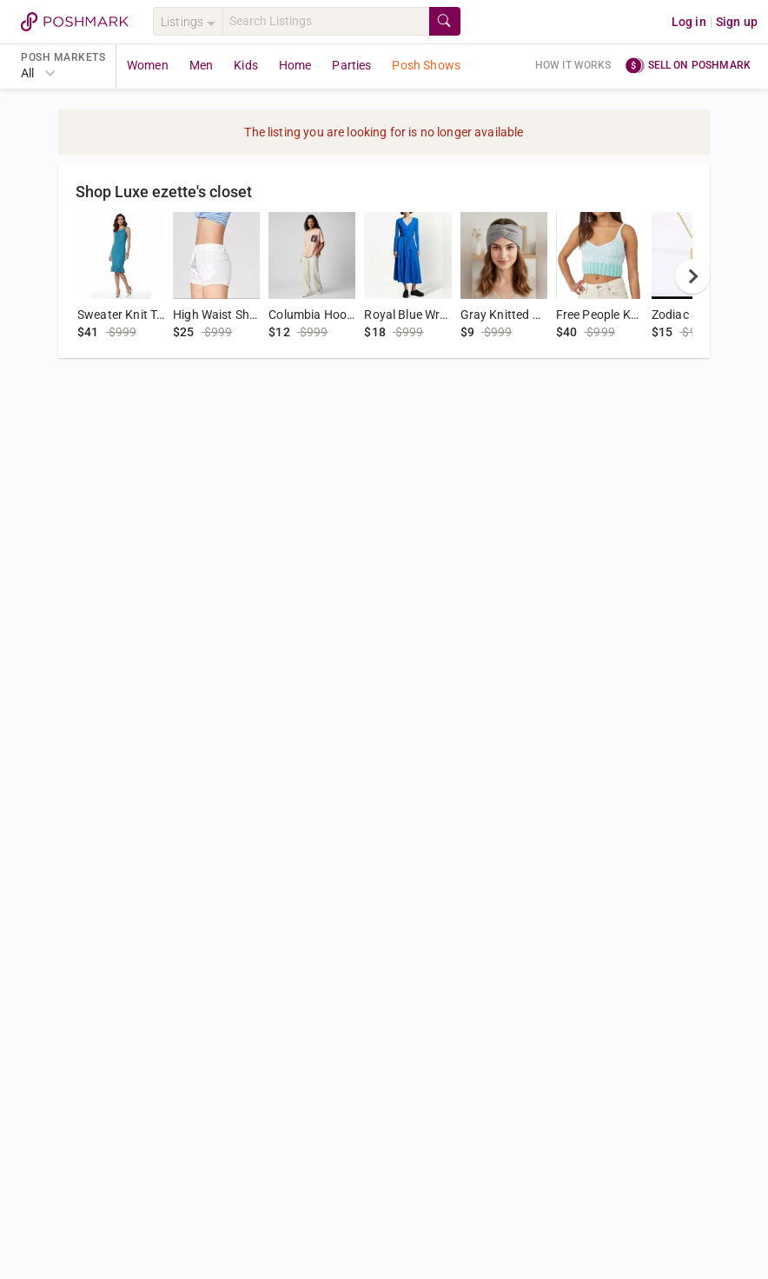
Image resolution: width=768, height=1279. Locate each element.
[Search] (325, 21)
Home (295, 65)
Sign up (737, 22)
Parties (351, 65)
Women (148, 65)
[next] (692, 276)
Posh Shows (426, 65)
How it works (573, 65)
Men (201, 65)
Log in (689, 22)
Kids (246, 65)
